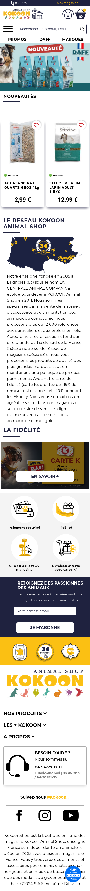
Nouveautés (19, 96)
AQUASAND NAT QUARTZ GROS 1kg (21, 185)
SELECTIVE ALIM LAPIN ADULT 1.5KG (64, 187)
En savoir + (45, 476)
